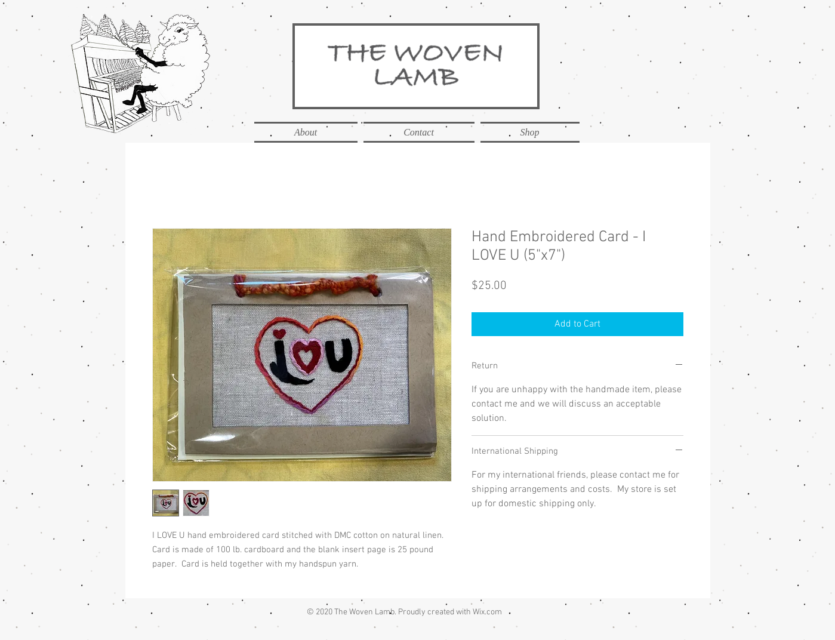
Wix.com (487, 612)
